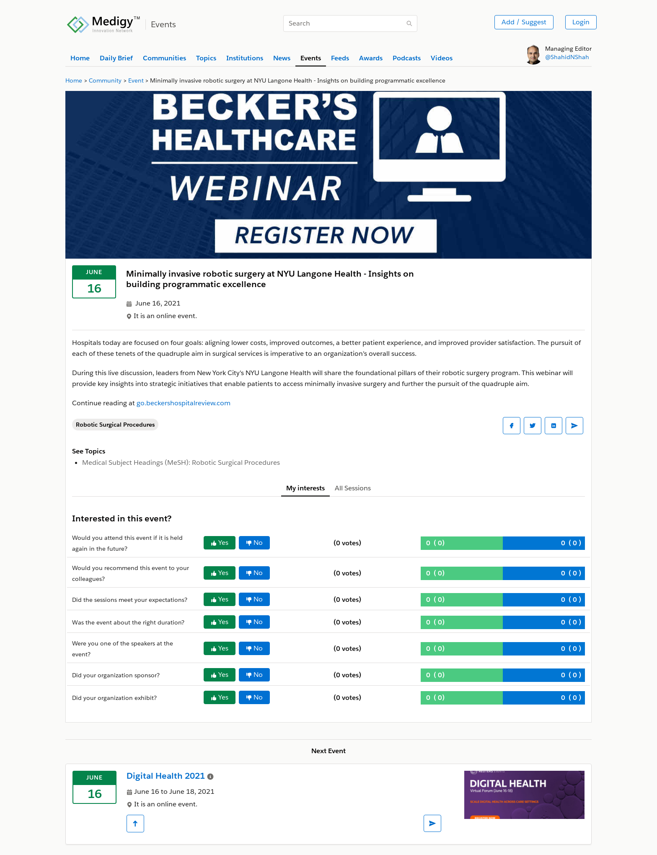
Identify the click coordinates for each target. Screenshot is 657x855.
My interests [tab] (305, 488)
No (254, 542)
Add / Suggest (524, 22)
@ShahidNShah (567, 57)
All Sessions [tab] (353, 488)
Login (581, 22)
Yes (219, 542)
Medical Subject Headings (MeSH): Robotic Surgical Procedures (181, 462)
